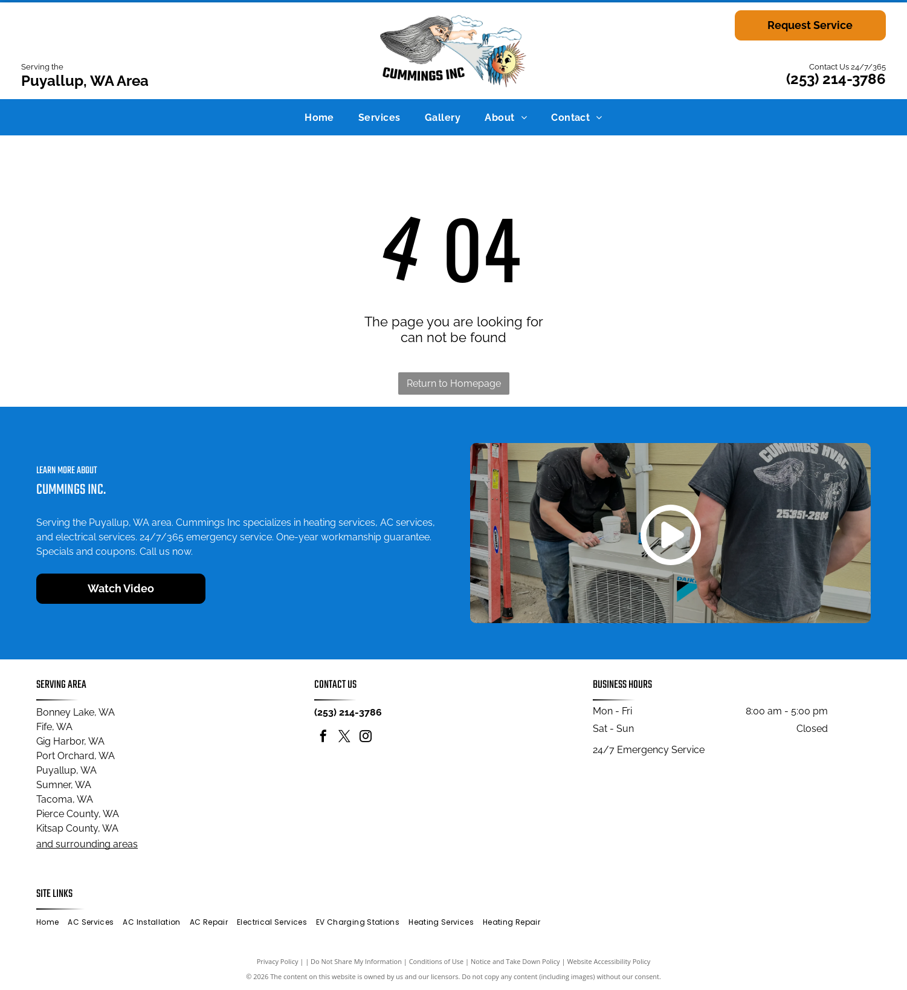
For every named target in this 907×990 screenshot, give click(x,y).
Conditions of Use (436, 961)
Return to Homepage (454, 383)
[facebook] (323, 737)
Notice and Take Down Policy (515, 961)
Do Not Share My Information (356, 961)
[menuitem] (319, 117)
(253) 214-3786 (836, 79)
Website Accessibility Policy (608, 961)
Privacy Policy (278, 961)
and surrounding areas (87, 844)
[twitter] (344, 737)
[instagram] (366, 737)
